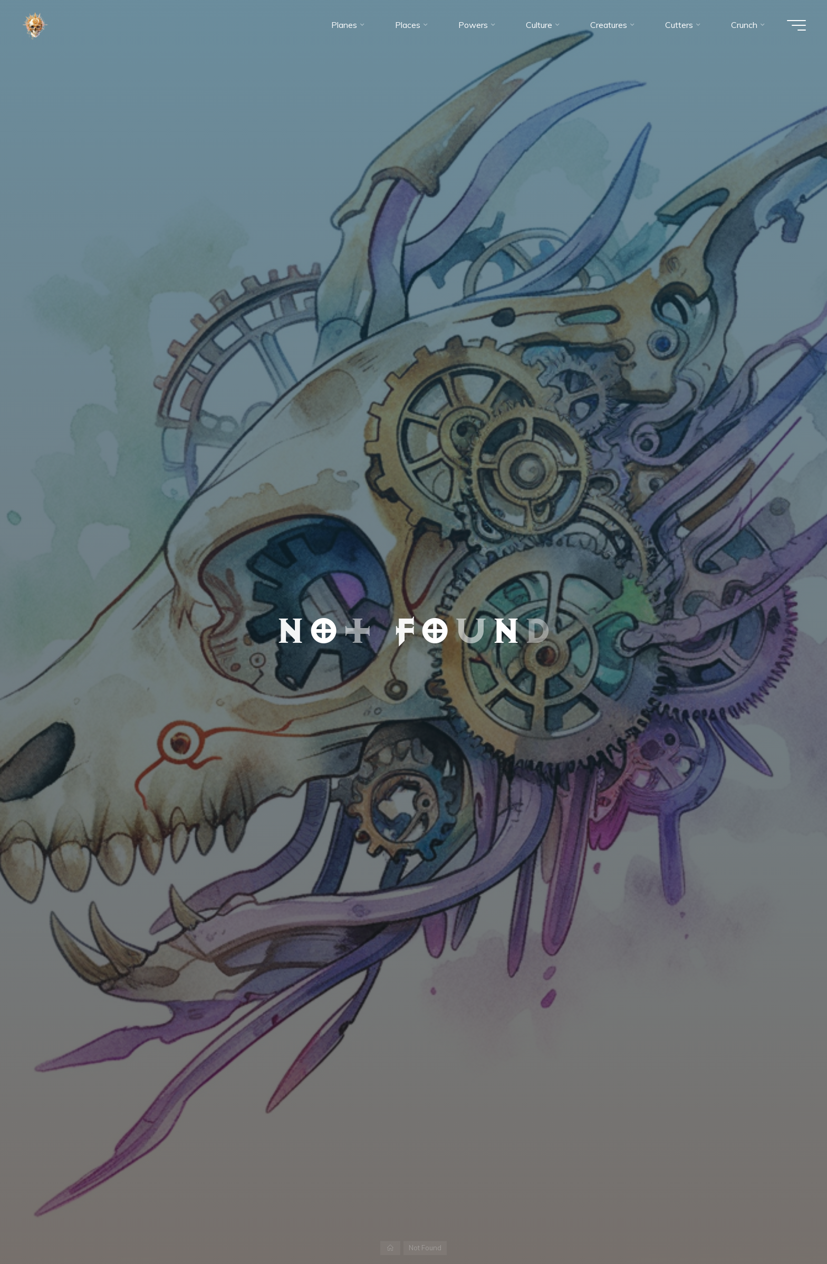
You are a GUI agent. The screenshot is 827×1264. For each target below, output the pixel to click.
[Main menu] (796, 25)
